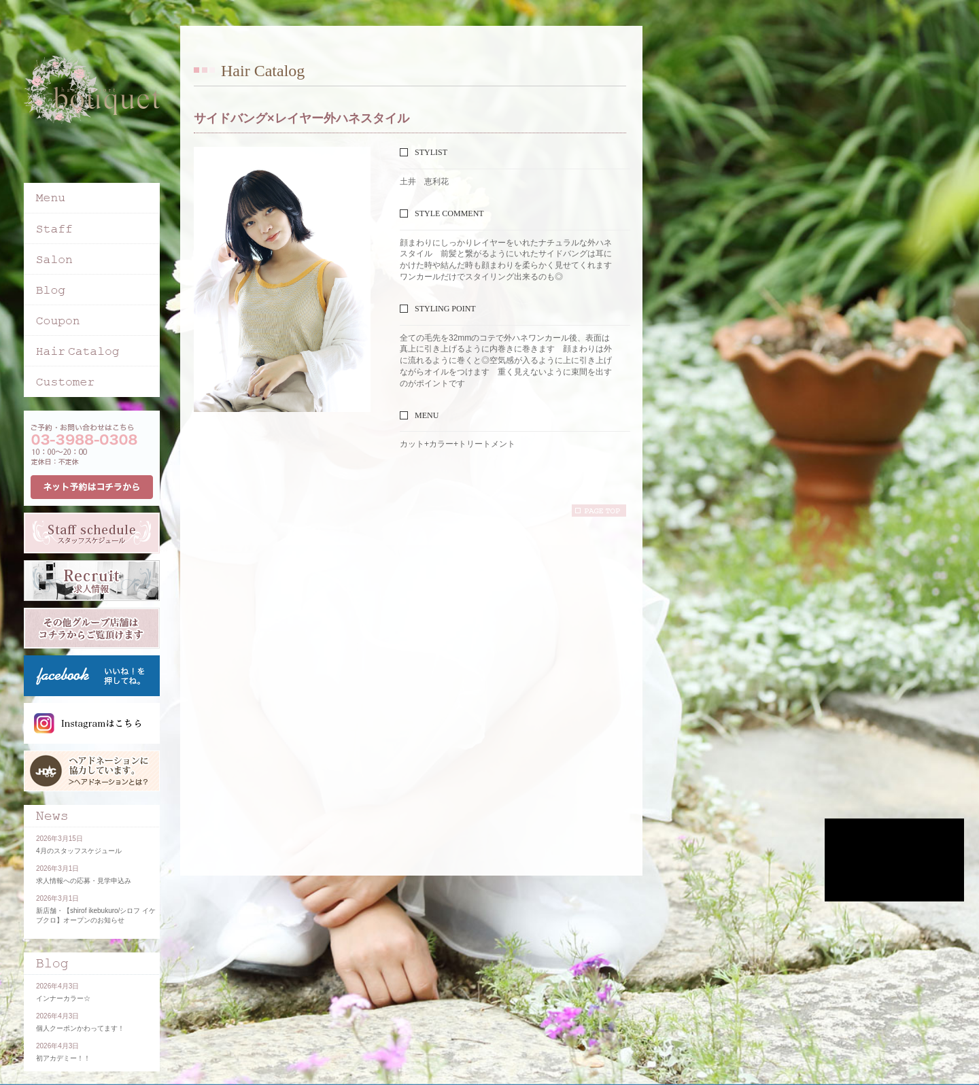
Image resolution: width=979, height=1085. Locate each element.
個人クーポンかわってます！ (80, 1028)
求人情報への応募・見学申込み (83, 880)
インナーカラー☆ (63, 998)
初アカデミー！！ (63, 1058)
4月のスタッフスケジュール (79, 851)
